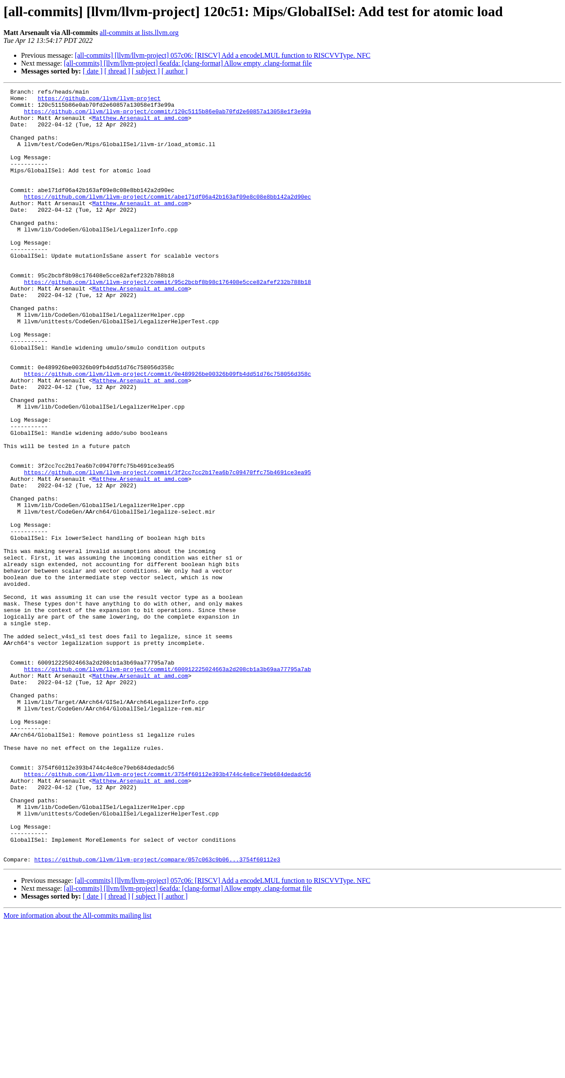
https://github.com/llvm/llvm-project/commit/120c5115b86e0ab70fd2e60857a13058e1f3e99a (167, 116)
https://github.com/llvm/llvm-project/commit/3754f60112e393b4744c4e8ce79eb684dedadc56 (167, 912)
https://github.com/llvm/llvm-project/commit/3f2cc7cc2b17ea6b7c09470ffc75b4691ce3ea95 (167, 549)
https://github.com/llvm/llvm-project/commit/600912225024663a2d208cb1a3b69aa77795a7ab (167, 786)
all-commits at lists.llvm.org (139, 32)
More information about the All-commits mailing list (78, 1070)
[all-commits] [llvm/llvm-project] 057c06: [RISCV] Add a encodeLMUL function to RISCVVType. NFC (223, 55)
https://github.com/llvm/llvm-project (99, 101)
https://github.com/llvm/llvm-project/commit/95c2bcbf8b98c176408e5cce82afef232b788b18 (167, 321)
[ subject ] (146, 71)
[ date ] (92, 71)
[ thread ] (117, 71)
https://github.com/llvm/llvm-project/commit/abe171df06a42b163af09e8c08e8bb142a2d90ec (167, 219)
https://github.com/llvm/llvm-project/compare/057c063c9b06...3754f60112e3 (157, 1014)
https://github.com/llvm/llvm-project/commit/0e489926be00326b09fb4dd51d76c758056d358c (167, 431)
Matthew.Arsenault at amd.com (140, 124)
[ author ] (175, 71)
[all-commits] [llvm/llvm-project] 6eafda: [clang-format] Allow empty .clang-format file (188, 63)
